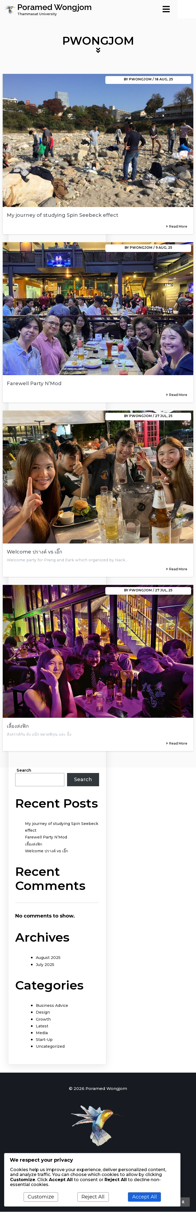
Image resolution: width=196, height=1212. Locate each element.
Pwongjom (140, 80)
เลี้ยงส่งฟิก (33, 844)
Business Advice (52, 1006)
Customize (41, 1197)
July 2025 (45, 965)
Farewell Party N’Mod (46, 837)
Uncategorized (50, 1046)
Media (42, 1033)
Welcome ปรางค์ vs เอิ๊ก (46, 851)
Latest (42, 1026)
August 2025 (48, 958)
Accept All (144, 1197)
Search (24, 770)
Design (43, 1012)
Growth (43, 1019)
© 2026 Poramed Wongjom (98, 1089)
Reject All (93, 1197)
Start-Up (44, 1040)
